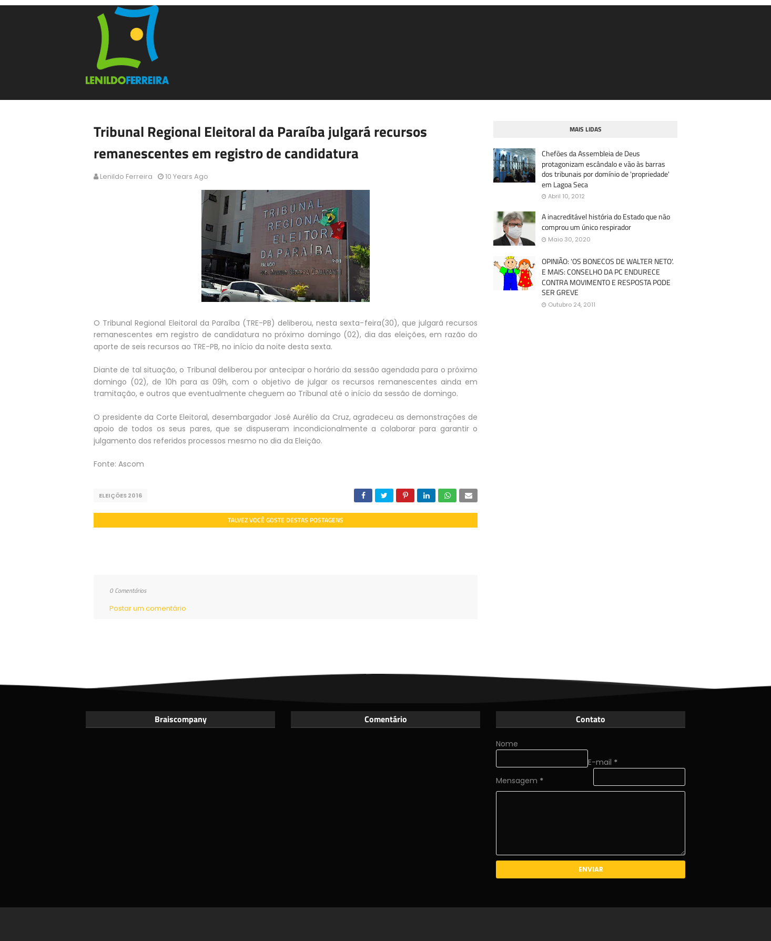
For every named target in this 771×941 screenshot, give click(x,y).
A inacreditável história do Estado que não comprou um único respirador (606, 221)
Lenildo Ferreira (126, 176)
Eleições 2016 (120, 495)
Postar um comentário (147, 608)
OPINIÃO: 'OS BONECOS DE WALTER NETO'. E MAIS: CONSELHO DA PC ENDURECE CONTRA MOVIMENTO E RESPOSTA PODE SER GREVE (608, 276)
